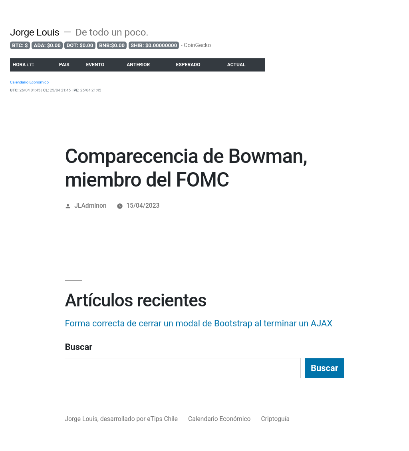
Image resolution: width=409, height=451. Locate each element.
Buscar (78, 347)
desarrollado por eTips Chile (139, 419)
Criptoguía (275, 419)
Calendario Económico (219, 419)
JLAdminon (90, 205)
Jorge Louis (35, 32)
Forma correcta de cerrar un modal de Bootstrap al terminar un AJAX (198, 323)
